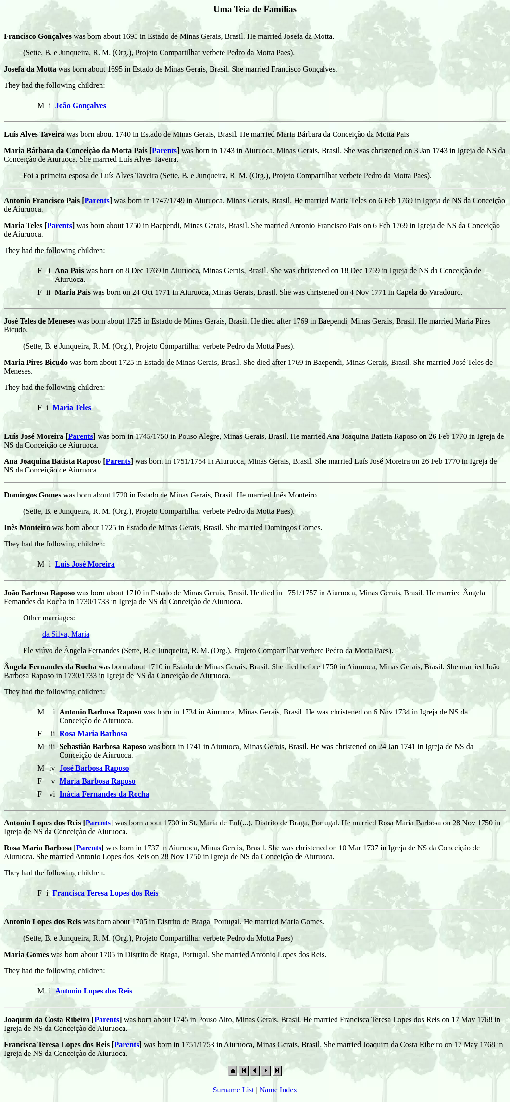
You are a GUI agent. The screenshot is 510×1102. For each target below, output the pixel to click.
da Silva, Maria (65, 634)
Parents (164, 150)
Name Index (279, 1090)
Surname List (233, 1090)
